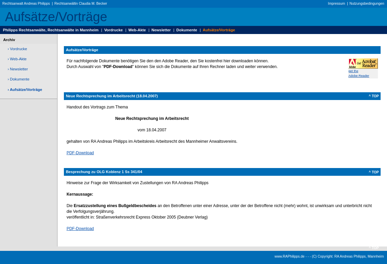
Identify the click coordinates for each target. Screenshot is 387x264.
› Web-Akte (17, 59)
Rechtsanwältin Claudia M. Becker (80, 3)
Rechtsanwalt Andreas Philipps (26, 3)
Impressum (336, 3)
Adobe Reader (358, 75)
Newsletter (161, 30)
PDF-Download (80, 153)
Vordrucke (113, 30)
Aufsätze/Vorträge (219, 30)
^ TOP (374, 96)
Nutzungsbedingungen (367, 3)
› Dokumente (19, 79)
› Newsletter (18, 69)
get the (353, 71)
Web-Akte (137, 30)
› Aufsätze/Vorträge (25, 90)
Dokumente (187, 30)
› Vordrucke (17, 49)
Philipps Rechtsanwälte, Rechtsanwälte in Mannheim (51, 30)
